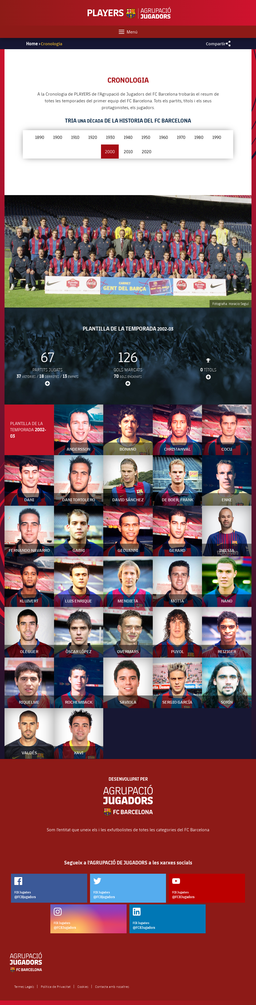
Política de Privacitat (56, 986)
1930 (110, 137)
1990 (216, 137)
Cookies (82, 986)
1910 (75, 137)
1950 (146, 137)
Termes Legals (24, 986)
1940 (128, 137)
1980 (198, 137)
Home (32, 43)
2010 (128, 151)
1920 (92, 137)
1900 (57, 137)
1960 (163, 137)
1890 (39, 137)
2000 (110, 151)
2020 (146, 151)
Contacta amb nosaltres (112, 986)
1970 (181, 137)
